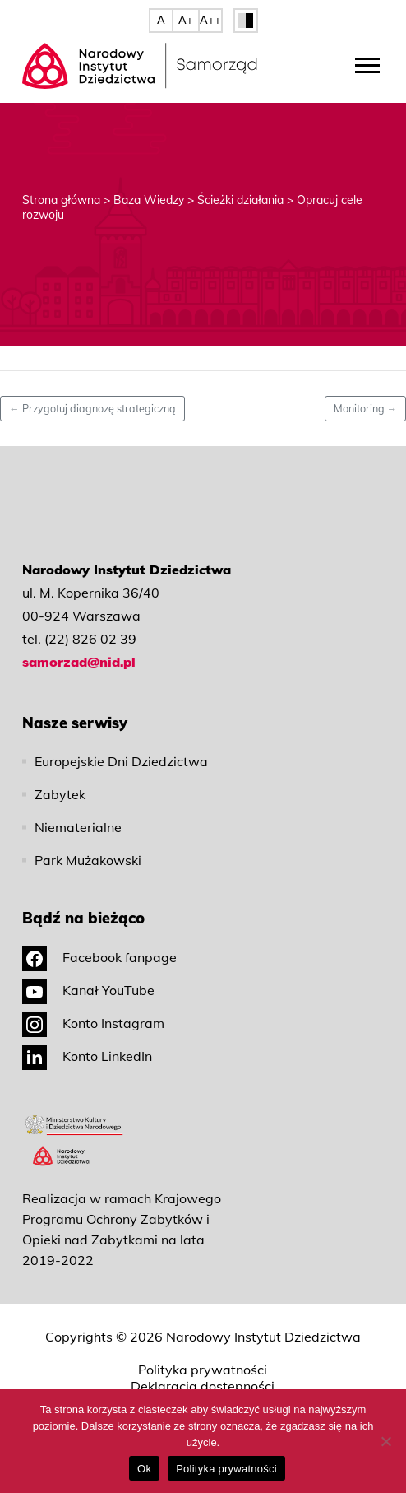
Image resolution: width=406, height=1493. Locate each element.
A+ (185, 19)
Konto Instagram (93, 1023)
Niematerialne (78, 827)
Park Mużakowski (88, 860)
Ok (144, 1469)
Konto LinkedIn (87, 1056)
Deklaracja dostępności (203, 1386)
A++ (210, 19)
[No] (385, 1441)
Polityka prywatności (202, 1369)
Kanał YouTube (88, 990)
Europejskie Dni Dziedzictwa (121, 761)
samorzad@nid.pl (79, 661)
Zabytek (60, 794)
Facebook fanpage (99, 957)
